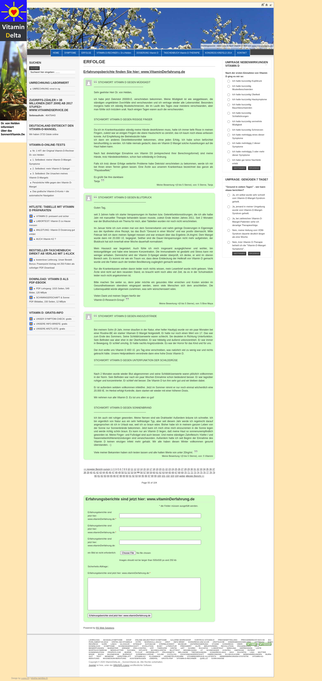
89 (124, 476)
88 (121, 476)
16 (147, 469)
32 (198, 469)
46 (110, 472)
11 (132, 469)
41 (94, 472)
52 (129, 472)
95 (142, 476)
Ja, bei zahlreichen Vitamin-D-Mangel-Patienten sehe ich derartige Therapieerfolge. (247, 221)
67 (176, 472)
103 (172, 476)
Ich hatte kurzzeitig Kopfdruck (247, 81)
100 (159, 476)
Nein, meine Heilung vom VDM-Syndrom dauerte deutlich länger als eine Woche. (248, 233)
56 (141, 472)
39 (88, 472)
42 (97, 472)
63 (163, 472)
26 (179, 469)
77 (207, 472)
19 (157, 469)
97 (149, 476)
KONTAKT (242, 53)
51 (125, 472)
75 (201, 472)
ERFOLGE (86, 53)
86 (114, 476)
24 (172, 469)
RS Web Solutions (105, 628)
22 (166, 469)
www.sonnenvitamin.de (262, 46)
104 (176, 476)
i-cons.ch (25, 678)
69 (182, 472)
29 (188, 469)
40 (91, 472)
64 (166, 472)
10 (129, 469)
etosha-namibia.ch (39, 678)
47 (113, 472)
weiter (182, 476)
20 (160, 469)
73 (195, 472)
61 (157, 472)
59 (151, 472)
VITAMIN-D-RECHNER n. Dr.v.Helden (114, 53)
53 (132, 472)
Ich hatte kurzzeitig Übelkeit (246, 94)
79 (214, 472)
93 (136, 476)
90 (127, 476)
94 (139, 476)
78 (210, 472)
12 (135, 469)
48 (116, 472)
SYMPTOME (70, 53)
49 (119, 472)
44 (103, 472)
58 (147, 472)
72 (192, 472)
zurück (106, 469)
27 (182, 469)
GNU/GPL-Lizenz (121, 665)
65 (169, 472)
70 (185, 472)
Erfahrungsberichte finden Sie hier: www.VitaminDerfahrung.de (134, 71)
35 (207, 469)
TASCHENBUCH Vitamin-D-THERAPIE (182, 53)
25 (176, 469)
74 (198, 472)
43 (100, 472)
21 (163, 469)
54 (135, 472)
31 (195, 469)
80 (95, 476)
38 (85, 472)
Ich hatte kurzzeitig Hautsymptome (249, 99)
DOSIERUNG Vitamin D (148, 53)
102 (168, 476)
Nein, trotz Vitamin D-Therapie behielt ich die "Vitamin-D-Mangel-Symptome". (249, 245)
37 (213, 469)
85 (111, 476)
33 (201, 469)
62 (160, 472)
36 (210, 469)
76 (204, 472)
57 (144, 472)
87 (117, 476)
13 (138, 469)
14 (141, 469)
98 (152, 476)
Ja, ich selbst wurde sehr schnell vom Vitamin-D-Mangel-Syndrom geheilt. (248, 198)
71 (188, 472)
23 (169, 469)
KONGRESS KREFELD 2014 (218, 53)
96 (146, 476)
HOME (56, 53)
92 (133, 476)
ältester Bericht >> (195, 476)
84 (108, 476)
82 (102, 476)
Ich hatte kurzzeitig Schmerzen (247, 130)
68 (179, 472)
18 (154, 469)
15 (144, 469)
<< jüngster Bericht (93, 469)
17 (151, 469)
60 (154, 472)
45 (107, 472)
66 (173, 472)
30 (191, 469)
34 (204, 469)
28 (185, 469)
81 (99, 476)
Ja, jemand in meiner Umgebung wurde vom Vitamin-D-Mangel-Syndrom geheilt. (248, 210)
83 (105, 476)
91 (130, 476)
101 (163, 476)
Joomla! (92, 665)
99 (155, 476)
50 (122, 472)
